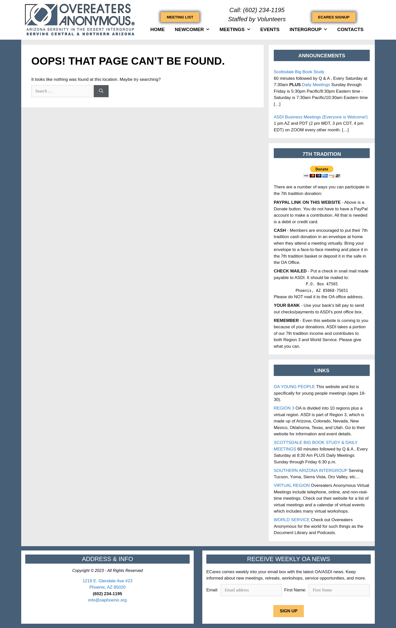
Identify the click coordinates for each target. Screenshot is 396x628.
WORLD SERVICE (292, 519)
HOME (157, 29)
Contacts (350, 29)
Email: (212, 590)
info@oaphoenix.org (107, 600)
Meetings (234, 29)
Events (270, 29)
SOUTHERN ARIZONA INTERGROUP (311, 470)
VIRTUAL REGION (292, 485)
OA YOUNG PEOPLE (294, 386)
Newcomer (192, 29)
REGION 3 (284, 408)
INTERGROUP (308, 29)
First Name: (295, 590)
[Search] (101, 91)
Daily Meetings (316, 84)
